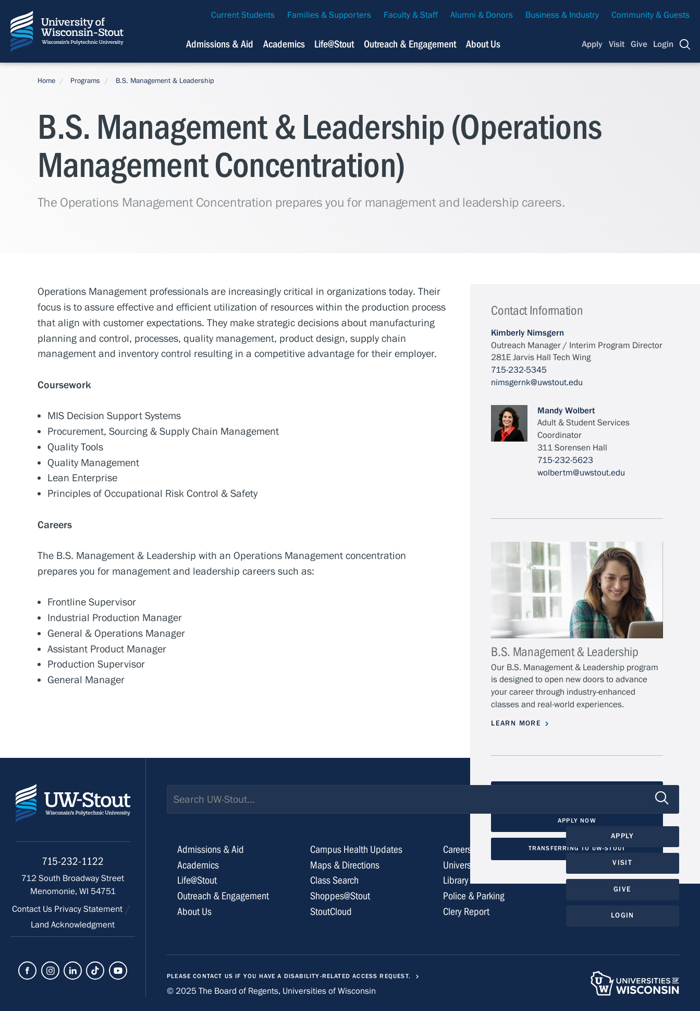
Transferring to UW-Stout (577, 848)
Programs (85, 81)
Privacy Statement (89, 909)
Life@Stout (334, 44)
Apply (592, 44)
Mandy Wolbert (566, 411)
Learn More (516, 723)
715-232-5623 (565, 460)
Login (663, 44)
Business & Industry (562, 15)
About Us (483, 44)
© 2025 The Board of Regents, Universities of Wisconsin (271, 991)
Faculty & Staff (411, 15)
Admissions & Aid (219, 44)
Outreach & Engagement (410, 44)
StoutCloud (331, 912)
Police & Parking (474, 896)
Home (46, 81)
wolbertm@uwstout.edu (581, 473)
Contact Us (33, 909)
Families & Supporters (329, 15)
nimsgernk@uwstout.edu (537, 382)
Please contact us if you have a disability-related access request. (289, 976)
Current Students (243, 15)
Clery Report (466, 912)
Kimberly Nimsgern (527, 333)
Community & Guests (650, 15)
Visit (616, 44)
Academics (284, 44)
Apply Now (577, 820)
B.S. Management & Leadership (165, 81)
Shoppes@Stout (340, 896)
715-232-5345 (519, 370)
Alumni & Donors (481, 15)
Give (639, 44)
